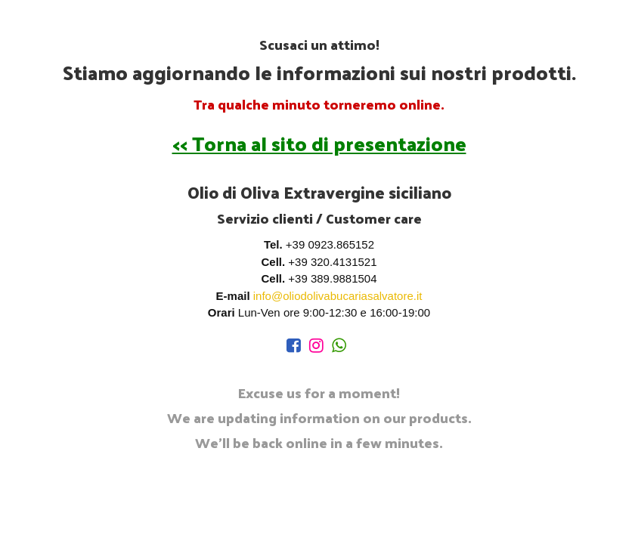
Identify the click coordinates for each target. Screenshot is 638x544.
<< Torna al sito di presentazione (319, 143)
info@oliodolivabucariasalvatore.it (338, 295)
